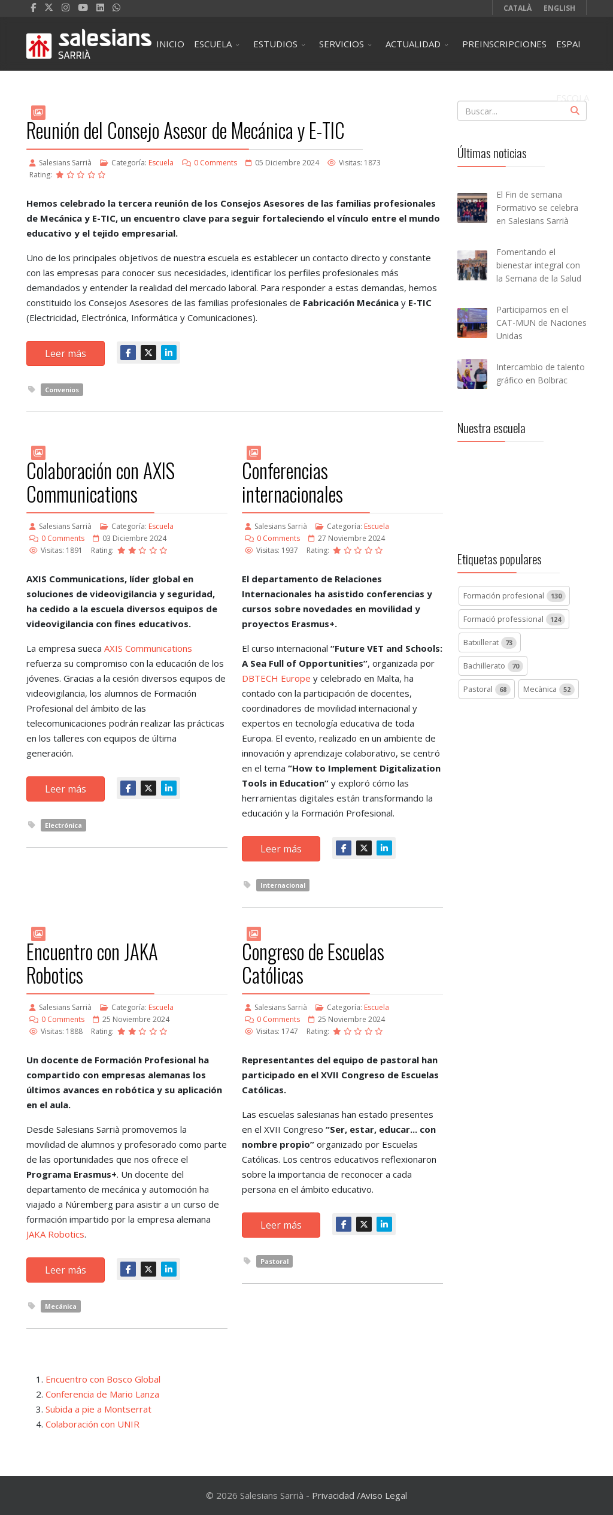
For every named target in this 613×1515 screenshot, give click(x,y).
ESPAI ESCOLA (572, 54)
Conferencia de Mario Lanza (102, 1394)
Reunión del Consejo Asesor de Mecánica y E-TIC (185, 130)
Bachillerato (493, 666)
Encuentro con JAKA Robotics (92, 963)
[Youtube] (83, 7)
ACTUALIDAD (413, 44)
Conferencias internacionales (292, 482)
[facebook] (33, 7)
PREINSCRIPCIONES (504, 44)
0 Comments (215, 163)
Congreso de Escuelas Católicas (313, 963)
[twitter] (48, 7)
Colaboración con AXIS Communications (100, 482)
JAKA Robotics (55, 1234)
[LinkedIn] (100, 7)
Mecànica (549, 689)
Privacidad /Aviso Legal (359, 1495)
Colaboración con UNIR (92, 1424)
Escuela (161, 163)
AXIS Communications (148, 648)
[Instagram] (65, 7)
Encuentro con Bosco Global (102, 1379)
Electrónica (63, 825)
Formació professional (514, 619)
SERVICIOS (341, 44)
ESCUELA (213, 44)
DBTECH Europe (276, 678)
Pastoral (274, 1261)
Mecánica (61, 1306)
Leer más (65, 353)
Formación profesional (514, 596)
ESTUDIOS (275, 44)
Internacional (282, 885)
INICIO (170, 44)
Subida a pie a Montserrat (98, 1409)
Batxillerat (490, 643)
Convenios (62, 389)
